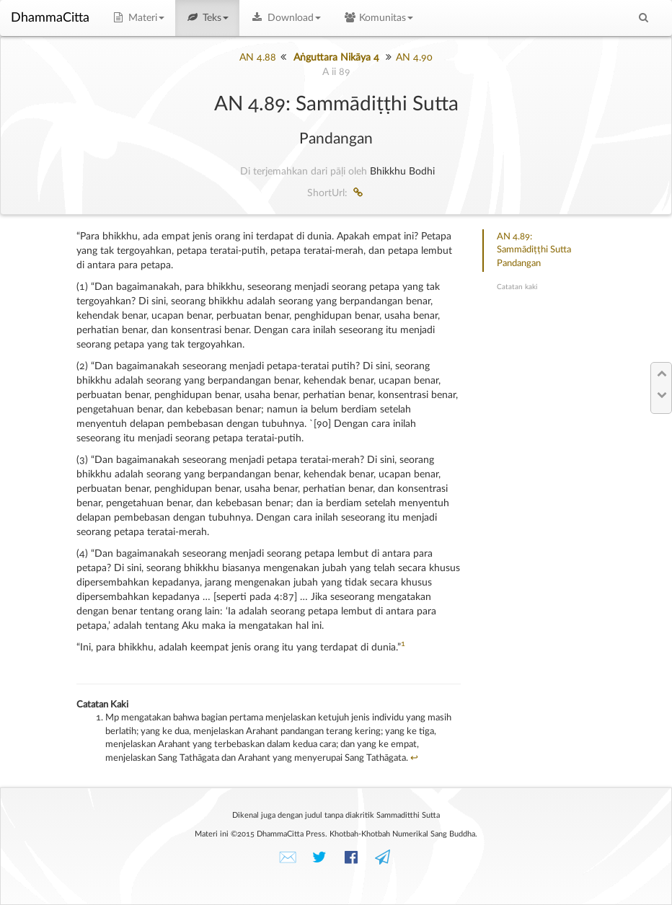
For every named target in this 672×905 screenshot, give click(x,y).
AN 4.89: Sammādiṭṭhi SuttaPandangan (534, 250)
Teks (207, 18)
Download (285, 18)
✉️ (287, 857)
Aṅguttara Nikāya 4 (336, 58)
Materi (137, 18)
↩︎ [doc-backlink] (414, 758)
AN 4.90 (414, 58)
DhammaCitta (50, 18)
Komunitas (378, 18)
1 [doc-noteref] (403, 644)
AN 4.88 (257, 58)
